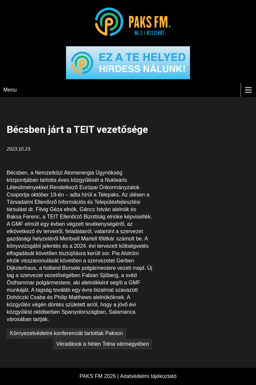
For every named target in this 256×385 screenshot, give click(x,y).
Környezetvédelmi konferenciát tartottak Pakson (66, 333)
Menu (10, 90)
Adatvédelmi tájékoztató (148, 376)
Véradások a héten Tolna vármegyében (102, 344)
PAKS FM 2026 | (99, 376)
